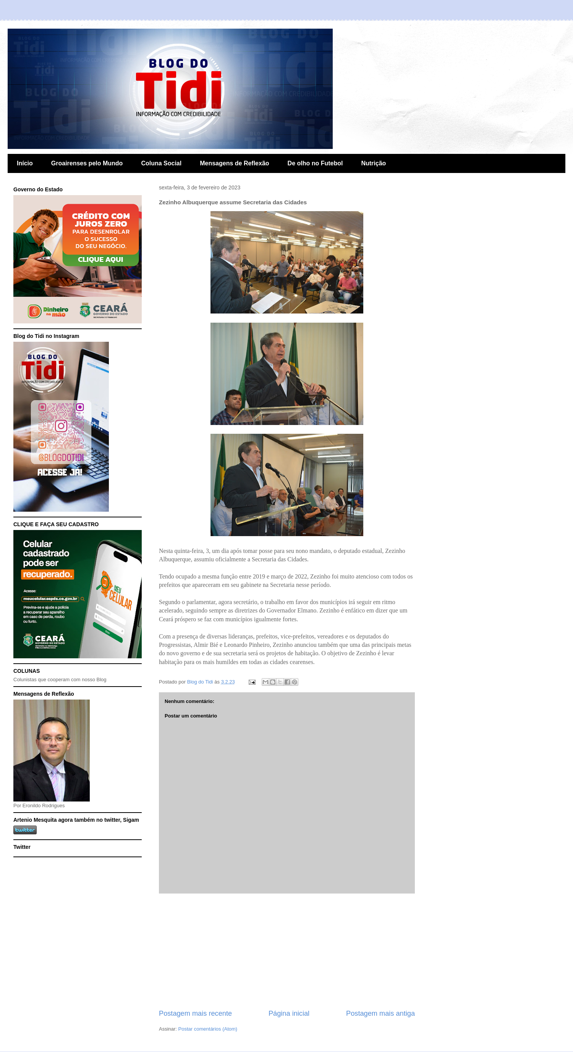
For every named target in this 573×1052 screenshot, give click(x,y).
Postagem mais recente (195, 1013)
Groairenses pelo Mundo (87, 163)
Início (25, 163)
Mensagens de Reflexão (234, 163)
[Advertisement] (287, 951)
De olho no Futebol (315, 163)
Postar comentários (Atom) (208, 1029)
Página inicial (289, 1013)
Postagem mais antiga (380, 1013)
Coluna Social (161, 163)
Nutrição (373, 163)
